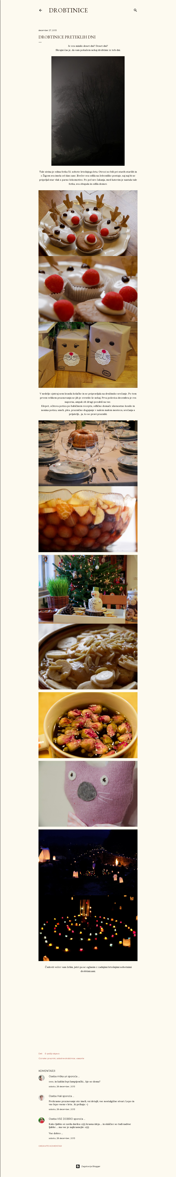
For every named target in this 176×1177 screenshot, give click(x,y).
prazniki (51, 1058)
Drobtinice (68, 10)
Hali (59, 1096)
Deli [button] (40, 1053)
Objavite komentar (50, 1146)
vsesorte (80, 1058)
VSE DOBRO (65, 1118)
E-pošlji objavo (52, 1053)
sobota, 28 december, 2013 (62, 1086)
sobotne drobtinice (66, 1058)
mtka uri (62, 1076)
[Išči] (135, 9)
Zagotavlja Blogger (88, 1166)
